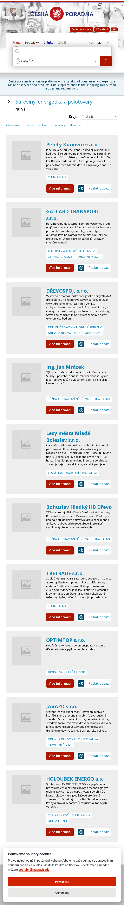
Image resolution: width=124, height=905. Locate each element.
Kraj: (73, 117)
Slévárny (75, 125)
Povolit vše (62, 882)
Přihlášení (102, 29)
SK (99, 43)
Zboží (62, 42)
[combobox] (56, 61)
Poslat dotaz (93, 188)
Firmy (16, 42)
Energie (30, 125)
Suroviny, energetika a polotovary (53, 101)
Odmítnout (61, 892)
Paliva (43, 125)
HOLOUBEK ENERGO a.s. (74, 778)
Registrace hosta (81, 29)
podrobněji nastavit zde (34, 870)
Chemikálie (13, 125)
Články (48, 42)
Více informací (60, 188)
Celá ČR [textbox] (27, 61)
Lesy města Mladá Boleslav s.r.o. (68, 437)
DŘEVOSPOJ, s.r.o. (67, 290)
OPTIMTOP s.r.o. (65, 640)
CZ (91, 43)
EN (107, 43)
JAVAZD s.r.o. (62, 706)
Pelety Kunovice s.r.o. (72, 144)
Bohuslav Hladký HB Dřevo (79, 506)
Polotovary (58, 125)
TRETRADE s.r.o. (65, 573)
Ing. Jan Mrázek (65, 366)
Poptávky (32, 42)
